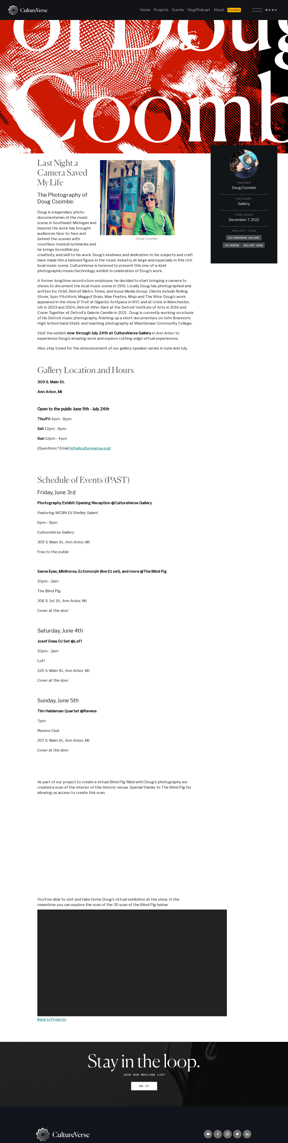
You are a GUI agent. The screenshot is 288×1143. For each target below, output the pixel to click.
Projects (161, 10)
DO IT (144, 1086)
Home (145, 10)
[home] (26, 10)
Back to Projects (51, 1019)
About (219, 10)
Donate (234, 10)
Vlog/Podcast (198, 10)
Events (178, 10)
